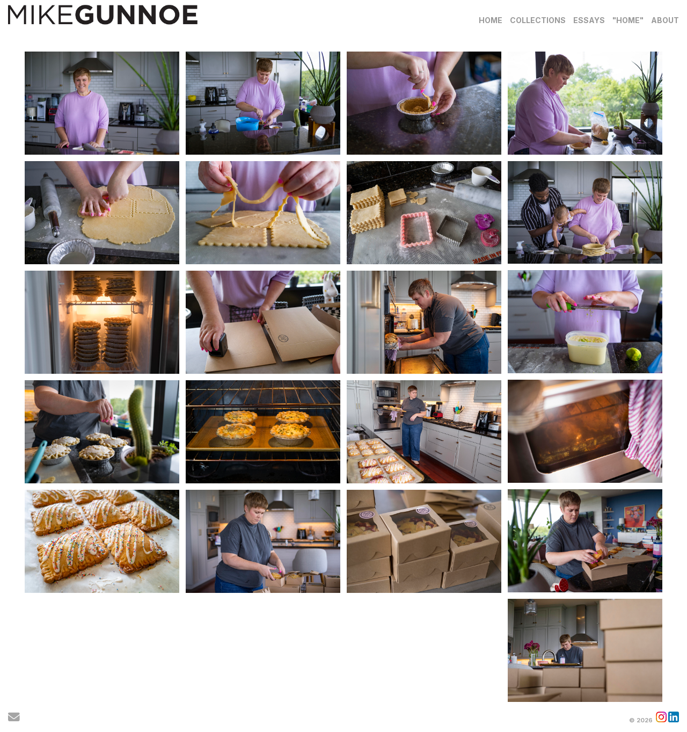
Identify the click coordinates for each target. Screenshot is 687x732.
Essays (589, 20)
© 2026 (641, 720)
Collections (538, 20)
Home (490, 20)
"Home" (628, 20)
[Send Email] (14, 718)
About (665, 20)
